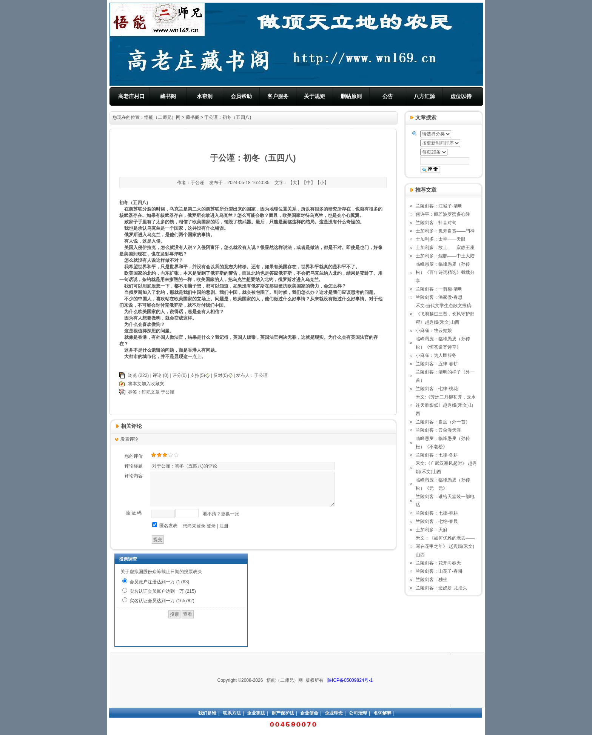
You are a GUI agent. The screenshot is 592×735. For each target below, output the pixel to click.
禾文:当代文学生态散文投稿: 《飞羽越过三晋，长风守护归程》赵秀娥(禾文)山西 (445, 314)
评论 (157, 375)
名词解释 (382, 713)
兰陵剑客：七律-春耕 (437, 513)
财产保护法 (282, 713)
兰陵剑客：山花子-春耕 (439, 571)
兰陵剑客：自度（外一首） (443, 421)
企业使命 (309, 713)
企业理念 (334, 713)
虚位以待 (461, 96)
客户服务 (277, 96)
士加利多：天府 (431, 529)
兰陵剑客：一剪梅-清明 (439, 289)
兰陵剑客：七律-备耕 (437, 455)
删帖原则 (351, 96)
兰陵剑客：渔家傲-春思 (439, 297)
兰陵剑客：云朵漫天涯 (438, 430)
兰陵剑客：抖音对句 (436, 222)
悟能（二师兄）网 (162, 117)
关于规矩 (314, 96)
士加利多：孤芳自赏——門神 (445, 231)
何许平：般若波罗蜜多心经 (443, 214)
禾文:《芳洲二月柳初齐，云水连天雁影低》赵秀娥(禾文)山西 (446, 405)
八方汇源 (424, 96)
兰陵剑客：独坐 (431, 579)
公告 (387, 96)
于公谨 (261, 375)
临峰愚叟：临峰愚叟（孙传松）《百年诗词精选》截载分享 (445, 272)
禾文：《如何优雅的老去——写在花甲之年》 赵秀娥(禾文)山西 (445, 546)
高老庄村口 (131, 96)
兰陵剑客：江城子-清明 (439, 206)
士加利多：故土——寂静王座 (445, 247)
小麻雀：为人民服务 (436, 355)
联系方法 (232, 713)
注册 (223, 526)
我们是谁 (207, 713)
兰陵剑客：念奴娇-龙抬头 (441, 587)
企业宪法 (256, 713)
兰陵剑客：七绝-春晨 (437, 521)
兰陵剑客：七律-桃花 (437, 388)
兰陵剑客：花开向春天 (438, 563)
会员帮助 (241, 96)
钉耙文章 (151, 392)
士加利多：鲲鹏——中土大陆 (445, 255)
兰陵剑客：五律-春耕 (437, 363)
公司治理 (358, 713)
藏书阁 (168, 96)
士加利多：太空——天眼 (441, 239)
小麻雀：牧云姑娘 (434, 330)
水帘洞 (205, 96)
